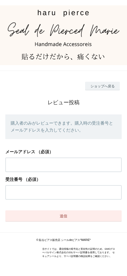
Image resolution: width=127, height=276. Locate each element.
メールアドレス (20, 152)
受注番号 (13, 179)
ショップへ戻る (102, 86)
